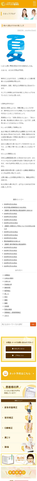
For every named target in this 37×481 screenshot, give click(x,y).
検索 (33, 324)
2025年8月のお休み (10, 247)
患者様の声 (8, 284)
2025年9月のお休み (10, 238)
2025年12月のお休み (11, 223)
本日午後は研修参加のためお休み (15, 207)
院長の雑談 (8, 309)
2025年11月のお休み (11, 232)
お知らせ (7, 281)
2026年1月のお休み (10, 220)
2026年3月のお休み (10, 213)
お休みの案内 (8, 278)
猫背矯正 (7, 291)
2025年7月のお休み (10, 250)
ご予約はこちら (19, 355)
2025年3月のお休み (10, 263)
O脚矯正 (7, 275)
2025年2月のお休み (10, 266)
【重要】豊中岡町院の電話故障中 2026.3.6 (18, 210)
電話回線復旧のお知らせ (12, 241)
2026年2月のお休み (10, 216)
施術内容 (7, 287)
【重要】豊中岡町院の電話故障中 (15, 244)
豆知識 (6, 306)
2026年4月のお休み (10, 204)
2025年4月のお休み (10, 260)
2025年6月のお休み (10, 253)
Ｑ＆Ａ (6, 315)
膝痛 (5, 303)
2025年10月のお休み (11, 235)
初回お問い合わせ (19, 348)
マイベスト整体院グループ (10, 4)
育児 (5, 297)
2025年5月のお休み (10, 257)
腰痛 (5, 300)
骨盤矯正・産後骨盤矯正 (12, 312)
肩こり (6, 294)
